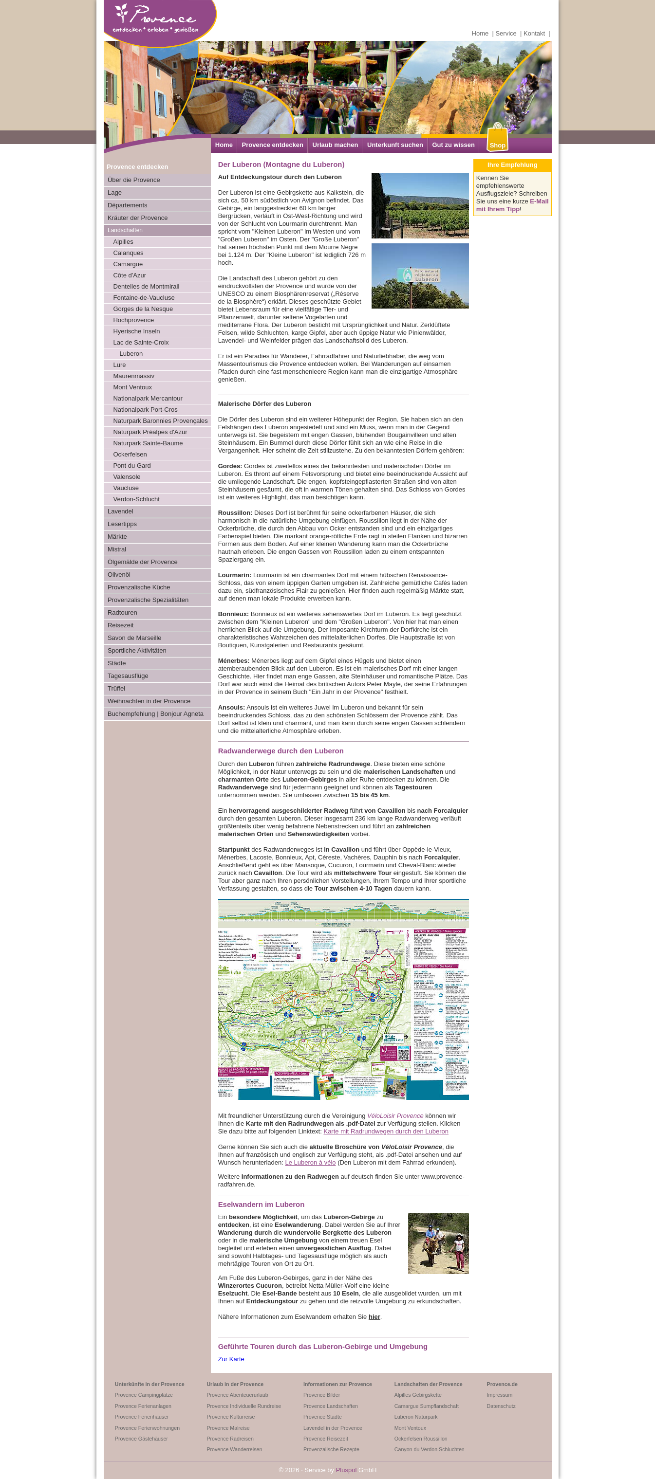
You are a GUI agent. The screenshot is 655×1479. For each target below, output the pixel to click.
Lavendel (120, 511)
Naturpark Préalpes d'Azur (150, 432)
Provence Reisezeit (325, 1439)
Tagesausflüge (128, 675)
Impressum (500, 1395)
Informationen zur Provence (337, 1384)
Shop (498, 145)
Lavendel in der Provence (332, 1428)
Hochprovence (133, 320)
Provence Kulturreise (230, 1417)
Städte (117, 663)
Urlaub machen (335, 144)
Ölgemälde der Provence (143, 562)
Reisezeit (120, 625)
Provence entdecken (272, 144)
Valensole (126, 476)
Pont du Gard (131, 465)
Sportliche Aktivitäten (137, 650)
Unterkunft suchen (395, 144)
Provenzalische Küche (139, 587)
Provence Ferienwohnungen (147, 1428)
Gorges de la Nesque (143, 308)
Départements (128, 205)
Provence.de (502, 1384)
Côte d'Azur (129, 275)
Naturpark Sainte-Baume (148, 443)
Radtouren (122, 612)
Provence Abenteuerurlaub (237, 1395)
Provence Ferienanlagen (143, 1406)
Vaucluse (126, 488)
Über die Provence (134, 179)
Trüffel (116, 688)
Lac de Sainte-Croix (140, 342)
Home (480, 33)
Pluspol (346, 1470)
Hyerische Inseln (136, 331)
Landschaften (125, 230)
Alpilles (123, 241)
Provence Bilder (321, 1395)
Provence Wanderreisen (234, 1449)
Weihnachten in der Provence (149, 701)
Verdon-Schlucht (136, 499)
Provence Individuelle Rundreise (243, 1406)
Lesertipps (122, 524)
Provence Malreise (227, 1428)
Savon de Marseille (135, 637)
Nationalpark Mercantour (147, 398)
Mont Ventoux (132, 387)
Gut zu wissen (453, 144)
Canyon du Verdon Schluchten (429, 1449)
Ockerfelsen (130, 454)
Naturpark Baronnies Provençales (160, 420)
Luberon (131, 353)
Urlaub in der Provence (234, 1384)
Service (505, 33)
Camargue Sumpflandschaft (426, 1406)
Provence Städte (322, 1417)
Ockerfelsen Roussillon (421, 1439)
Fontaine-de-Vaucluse (143, 297)
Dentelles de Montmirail (146, 286)
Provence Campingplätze (144, 1395)
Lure (119, 364)
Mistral (117, 549)
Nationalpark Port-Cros (145, 409)
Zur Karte (231, 1359)
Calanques (128, 252)
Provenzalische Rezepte (331, 1449)
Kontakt (534, 33)
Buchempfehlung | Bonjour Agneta (156, 713)
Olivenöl (119, 574)
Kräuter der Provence (138, 217)
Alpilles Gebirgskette (418, 1395)
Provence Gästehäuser (141, 1439)
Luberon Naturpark (416, 1417)
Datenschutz (501, 1406)
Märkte (117, 536)
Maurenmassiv (133, 376)
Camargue (128, 264)
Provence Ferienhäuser (142, 1417)
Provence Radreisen (230, 1439)
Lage (115, 192)
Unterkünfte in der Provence (150, 1384)
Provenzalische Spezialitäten (148, 599)
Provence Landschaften (330, 1406)
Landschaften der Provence (428, 1384)
